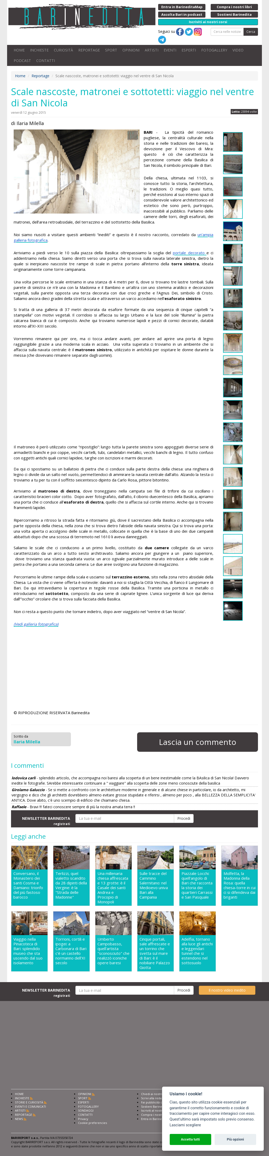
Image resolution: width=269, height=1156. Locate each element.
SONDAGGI (86, 1110)
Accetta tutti (190, 1139)
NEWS (19, 1119)
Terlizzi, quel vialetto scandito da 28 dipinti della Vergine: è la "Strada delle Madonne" (71, 885)
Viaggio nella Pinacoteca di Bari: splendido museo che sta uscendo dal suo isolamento (28, 951)
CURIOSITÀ (63, 50)
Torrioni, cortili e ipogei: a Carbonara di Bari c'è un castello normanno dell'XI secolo (70, 951)
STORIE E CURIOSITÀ (29, 1102)
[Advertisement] (113, 402)
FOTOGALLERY (214, 50)
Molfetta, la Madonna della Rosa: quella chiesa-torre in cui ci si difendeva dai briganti (240, 885)
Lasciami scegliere (185, 1125)
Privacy (83, 1119)
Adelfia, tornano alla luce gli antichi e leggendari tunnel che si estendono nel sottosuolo (197, 951)
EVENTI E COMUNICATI (30, 1106)
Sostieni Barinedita (154, 1106)
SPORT (111, 50)
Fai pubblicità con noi (156, 1102)
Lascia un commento (197, 742)
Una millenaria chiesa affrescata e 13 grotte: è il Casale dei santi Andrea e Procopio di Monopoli (112, 887)
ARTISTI (151, 50)
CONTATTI (45, 60)
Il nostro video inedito (227, 990)
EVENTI (170, 50)
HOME (19, 50)
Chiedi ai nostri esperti (157, 1094)
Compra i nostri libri (155, 1115)
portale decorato (189, 252)
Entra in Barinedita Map (157, 1119)
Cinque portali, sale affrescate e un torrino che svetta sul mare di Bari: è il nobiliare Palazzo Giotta (154, 953)
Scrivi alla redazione (155, 1098)
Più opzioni (235, 1139)
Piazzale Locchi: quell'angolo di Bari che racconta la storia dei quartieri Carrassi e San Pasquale (197, 885)
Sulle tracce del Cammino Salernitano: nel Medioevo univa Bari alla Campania (153, 885)
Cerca (250, 31)
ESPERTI (189, 50)
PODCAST (22, 60)
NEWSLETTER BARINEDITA (46, 821)
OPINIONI (130, 50)
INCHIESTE (39, 50)
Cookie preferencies (92, 1123)
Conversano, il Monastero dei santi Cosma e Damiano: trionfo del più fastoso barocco (28, 885)
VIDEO (238, 50)
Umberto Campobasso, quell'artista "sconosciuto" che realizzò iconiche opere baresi (113, 951)
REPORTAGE (89, 50)
